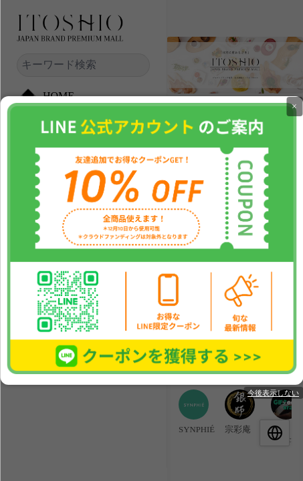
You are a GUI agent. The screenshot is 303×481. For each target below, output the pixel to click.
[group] (194, 412)
